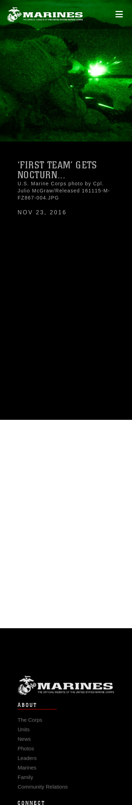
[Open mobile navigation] (119, 14)
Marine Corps (66, 689)
